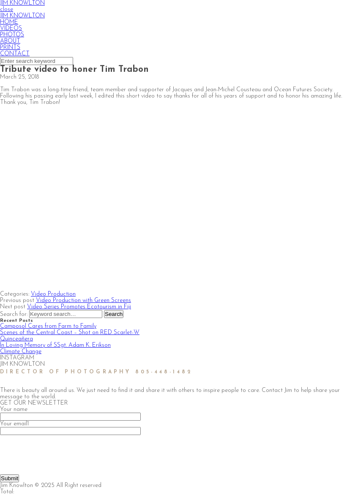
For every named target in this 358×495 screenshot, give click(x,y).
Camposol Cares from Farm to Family (48, 326)
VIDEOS (11, 28)
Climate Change (20, 351)
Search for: (14, 314)
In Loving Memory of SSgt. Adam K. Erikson (55, 345)
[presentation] (64, 451)
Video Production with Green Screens (83, 300)
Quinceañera (16, 339)
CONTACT (15, 54)
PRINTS (10, 47)
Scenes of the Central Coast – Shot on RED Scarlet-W (69, 332)
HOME (9, 22)
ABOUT (10, 41)
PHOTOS (12, 35)
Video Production (53, 294)
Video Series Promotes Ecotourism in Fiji (79, 307)
